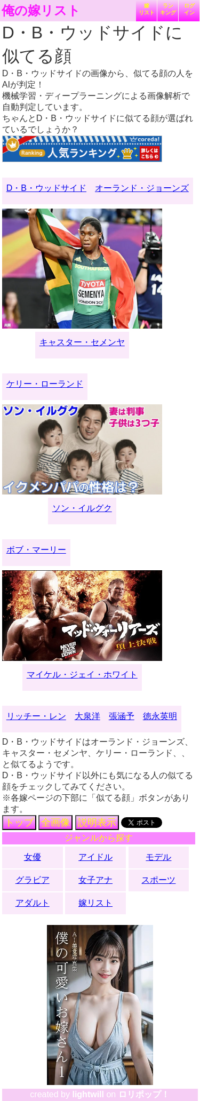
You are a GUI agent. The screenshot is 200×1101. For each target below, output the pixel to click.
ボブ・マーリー (36, 549)
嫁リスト (147, 9)
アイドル (95, 856)
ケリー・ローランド (44, 383)
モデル (158, 856)
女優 (32, 856)
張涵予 (121, 716)
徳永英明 (160, 716)
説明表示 (97, 822)
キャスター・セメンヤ (82, 342)
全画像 (55, 822)
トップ (19, 822)
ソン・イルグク (82, 508)
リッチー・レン (36, 716)
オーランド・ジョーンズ (142, 188)
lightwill (88, 1094)
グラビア (32, 879)
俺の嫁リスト (41, 11)
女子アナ (95, 879)
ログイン (189, 9)
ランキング (168, 9)
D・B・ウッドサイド (46, 188)
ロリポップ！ (144, 1094)
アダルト (32, 902)
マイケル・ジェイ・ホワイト (82, 674)
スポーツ (158, 879)
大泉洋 (87, 716)
